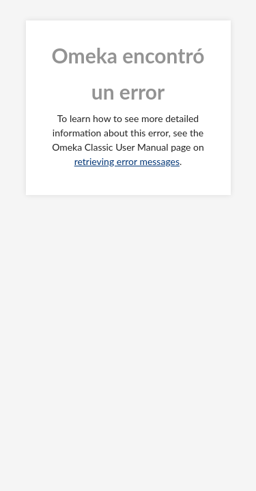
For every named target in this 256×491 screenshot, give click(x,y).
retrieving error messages (127, 161)
